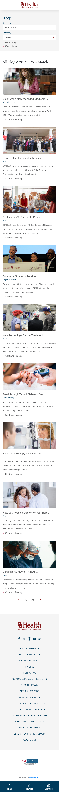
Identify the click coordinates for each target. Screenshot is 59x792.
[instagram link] (29, 639)
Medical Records (29, 691)
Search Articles (9, 23)
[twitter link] (24, 639)
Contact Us (29, 673)
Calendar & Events (29, 661)
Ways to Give (30, 740)
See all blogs (11, 43)
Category (7, 33)
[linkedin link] (40, 639)
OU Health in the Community (29, 709)
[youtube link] (34, 639)
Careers (29, 667)
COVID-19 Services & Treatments (29, 679)
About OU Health (29, 648)
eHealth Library (29, 685)
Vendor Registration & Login (29, 734)
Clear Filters (11, 46)
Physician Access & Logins (29, 721)
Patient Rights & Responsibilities (29, 715)
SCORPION (33, 777)
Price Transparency (29, 727)
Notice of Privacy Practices (29, 703)
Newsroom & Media (29, 697)
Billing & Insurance (29, 655)
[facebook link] (19, 639)
